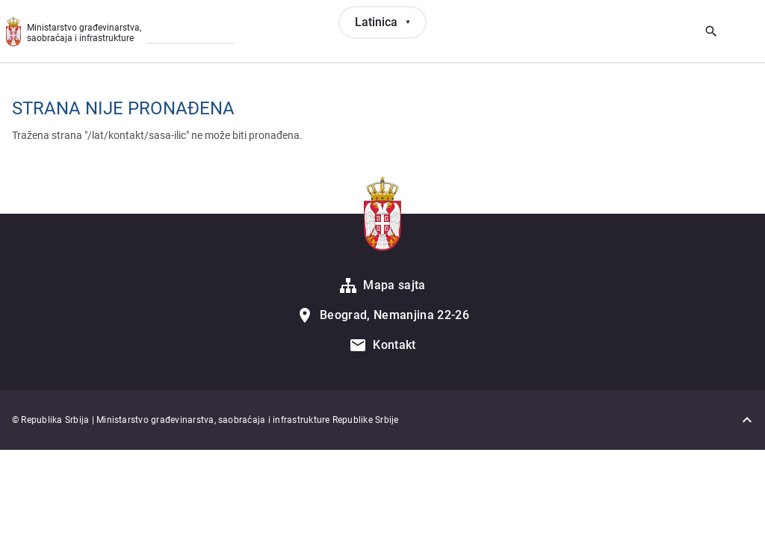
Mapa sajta (394, 285)
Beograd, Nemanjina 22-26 (394, 315)
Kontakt (394, 345)
